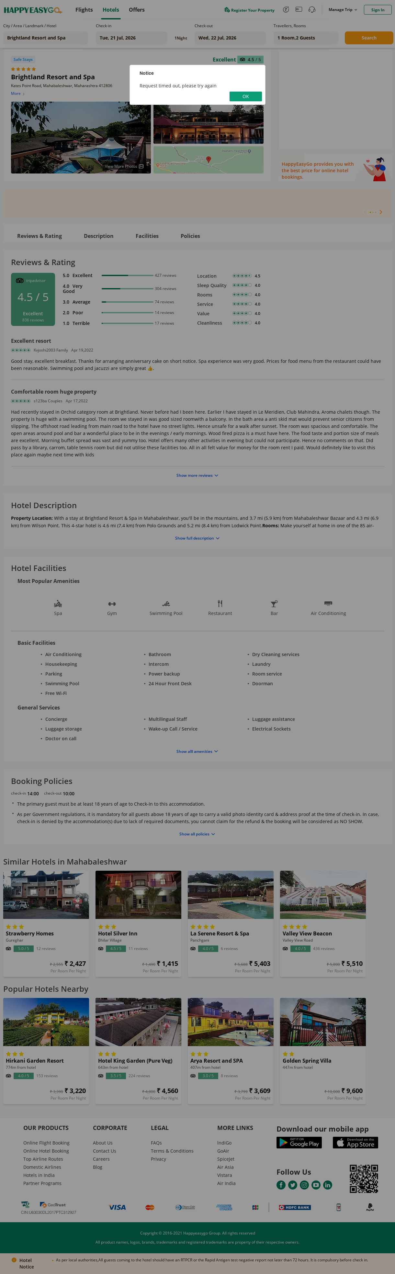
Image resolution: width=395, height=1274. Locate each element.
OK (246, 96)
